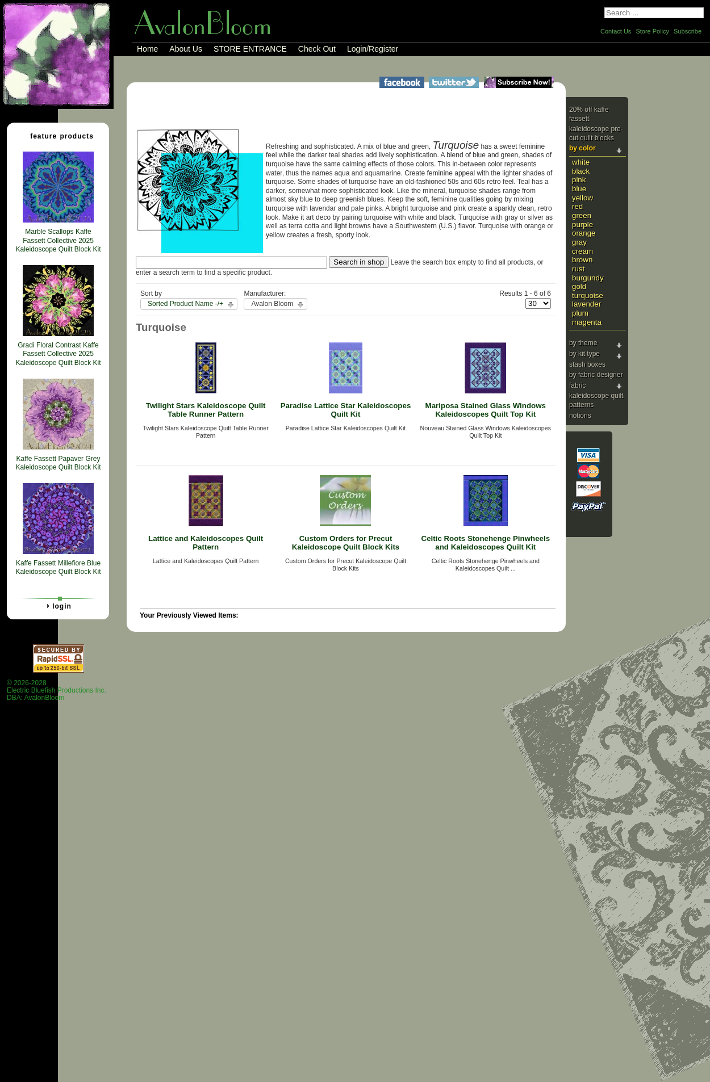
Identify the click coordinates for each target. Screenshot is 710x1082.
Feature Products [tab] (57, 135)
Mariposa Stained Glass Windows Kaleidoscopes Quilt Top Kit (485, 409)
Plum (580, 313)
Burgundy (588, 278)
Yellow (582, 198)
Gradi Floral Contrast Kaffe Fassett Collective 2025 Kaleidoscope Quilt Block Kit (58, 354)
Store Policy (652, 31)
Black (581, 171)
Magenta (587, 322)
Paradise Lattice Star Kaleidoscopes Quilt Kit (346, 409)
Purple (582, 224)
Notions (580, 416)
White (581, 162)
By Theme (583, 343)
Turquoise (587, 295)
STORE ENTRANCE (250, 48)
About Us (185, 48)
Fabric (577, 385)
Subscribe (687, 31)
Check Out (317, 48)
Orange (584, 233)
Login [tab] (57, 605)
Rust (578, 269)
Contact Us (615, 31)
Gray (579, 242)
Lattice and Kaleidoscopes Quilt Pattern (205, 542)
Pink (579, 179)
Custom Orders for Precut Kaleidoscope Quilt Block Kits (346, 542)
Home (147, 48)
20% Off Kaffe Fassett (589, 114)
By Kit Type (584, 354)
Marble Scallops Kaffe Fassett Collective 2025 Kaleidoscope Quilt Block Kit (58, 240)
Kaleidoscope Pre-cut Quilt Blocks (596, 133)
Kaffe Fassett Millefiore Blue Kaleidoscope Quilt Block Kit (58, 567)
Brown (582, 259)
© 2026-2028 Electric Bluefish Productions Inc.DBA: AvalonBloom (56, 690)
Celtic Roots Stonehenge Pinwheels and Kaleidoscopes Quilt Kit (485, 542)
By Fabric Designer (596, 375)
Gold (579, 286)
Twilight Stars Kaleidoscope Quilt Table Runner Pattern (206, 409)
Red (577, 206)
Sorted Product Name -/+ (185, 304)
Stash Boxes (587, 364)
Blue (579, 188)
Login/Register (372, 48)
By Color (582, 148)
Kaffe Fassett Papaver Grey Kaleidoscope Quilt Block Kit (58, 463)
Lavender (586, 304)
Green (581, 215)
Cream (582, 251)
